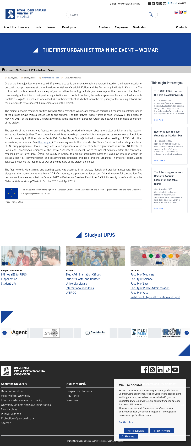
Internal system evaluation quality (21, 400)
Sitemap (6, 423)
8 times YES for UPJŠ (14, 274)
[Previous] (4, 333)
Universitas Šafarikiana (129, 3)
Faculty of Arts (139, 292)
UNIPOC (71, 292)
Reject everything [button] (162, 430)
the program (45, 142)
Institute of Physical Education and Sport (155, 297)
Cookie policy (126, 422)
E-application (9, 279)
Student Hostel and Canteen (83, 279)
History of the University (15, 395)
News (11, 70)
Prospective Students (79, 391)
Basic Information (12, 391)
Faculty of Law (139, 283)
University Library (76, 283)
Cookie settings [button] (129, 436)
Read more (160, 119)
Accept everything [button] (136, 430)
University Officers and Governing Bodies (26, 404)
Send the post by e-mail (50, 78)
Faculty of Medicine (142, 274)
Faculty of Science (142, 279)
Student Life (8, 283)
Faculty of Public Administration (150, 288)
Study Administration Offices (83, 274)
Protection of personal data (17, 418)
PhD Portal (72, 395)
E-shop (113, 3)
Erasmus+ (72, 400)
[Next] (186, 333)
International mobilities (80, 288)
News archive (9, 409)
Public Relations (11, 414)
